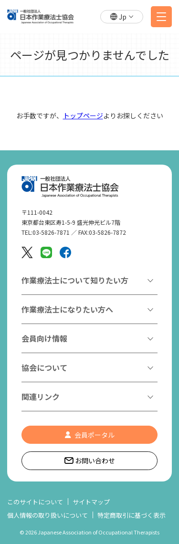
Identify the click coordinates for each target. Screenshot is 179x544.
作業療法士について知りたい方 (74, 280)
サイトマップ (91, 501)
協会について (44, 367)
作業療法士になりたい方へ (67, 309)
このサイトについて (35, 501)
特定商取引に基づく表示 (131, 515)
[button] (121, 17)
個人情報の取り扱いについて (47, 515)
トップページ (83, 115)
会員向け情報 (44, 338)
